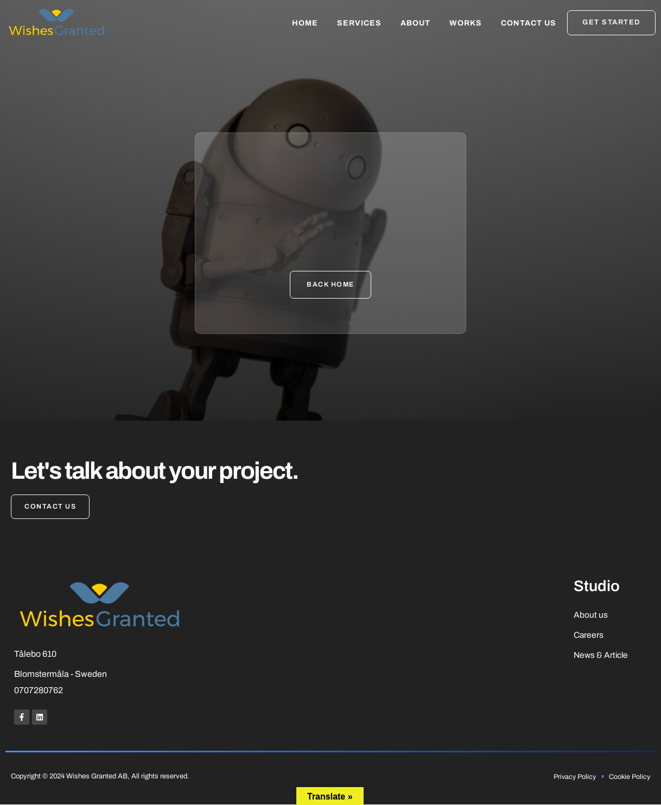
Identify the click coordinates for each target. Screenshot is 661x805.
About (415, 23)
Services (359, 23)
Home (305, 23)
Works (465, 23)
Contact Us (528, 23)
